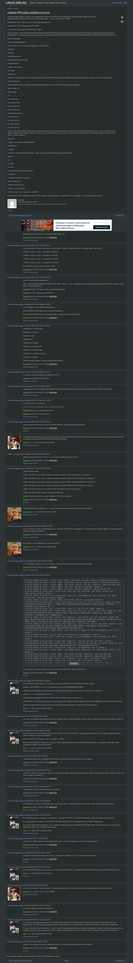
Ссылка (10, 210)
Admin (16, 8)
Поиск (64, 3)
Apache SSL (120, 215)
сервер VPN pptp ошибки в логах (28, 12)
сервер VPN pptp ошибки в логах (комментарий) (49, 701)
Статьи (46, 3)
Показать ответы (28, 751)
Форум (52, 3)
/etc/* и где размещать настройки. (20, 215)
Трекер (58, 3)
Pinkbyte (26, 442)
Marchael (26, 378)
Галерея (40, 3)
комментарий (18, 245)
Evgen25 (21, 200)
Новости (33, 3)
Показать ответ (27, 240)
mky (24, 708)
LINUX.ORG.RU (16, 3)
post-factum (27, 512)
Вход (125, 3)
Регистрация (117, 3)
